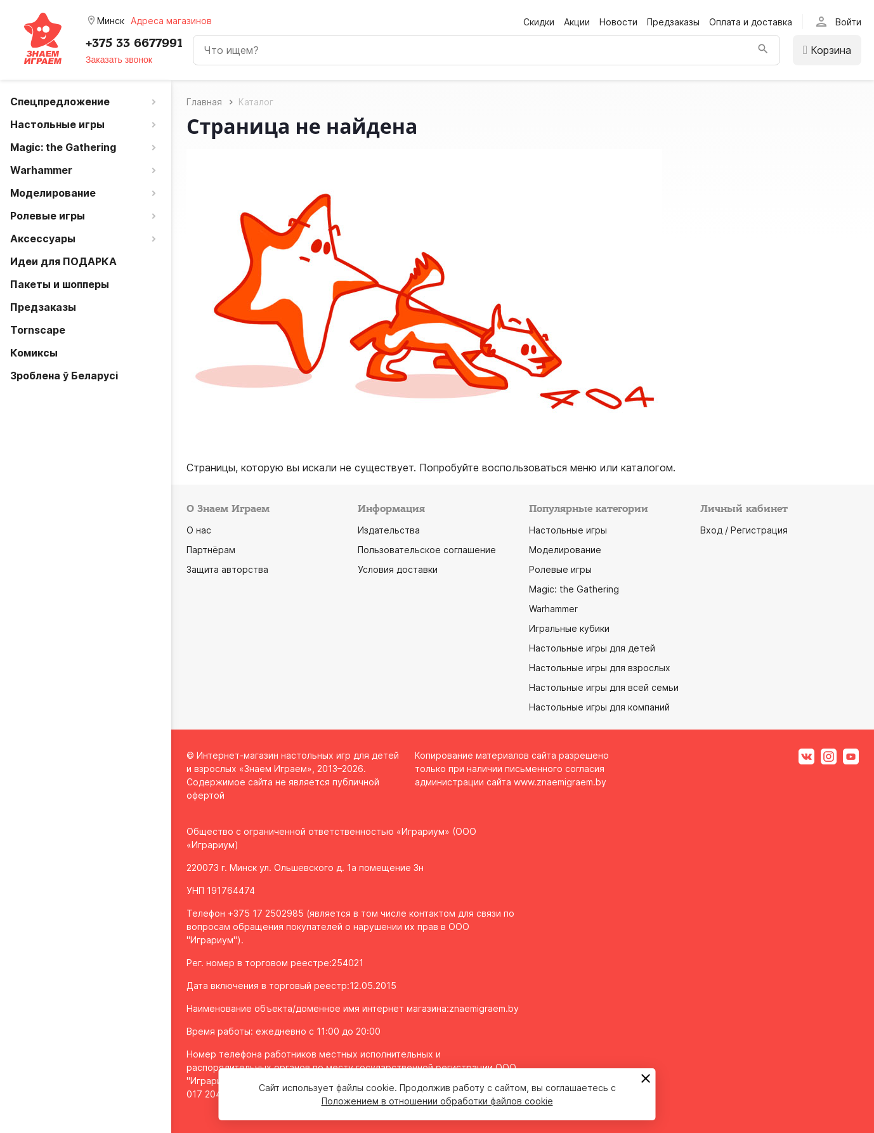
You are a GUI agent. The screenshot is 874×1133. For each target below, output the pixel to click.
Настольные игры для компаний (599, 707)
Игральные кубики (569, 628)
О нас (198, 530)
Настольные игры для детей (592, 648)
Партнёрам (210, 549)
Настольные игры (568, 530)
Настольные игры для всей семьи (604, 687)
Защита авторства (227, 569)
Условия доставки (398, 569)
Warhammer (553, 608)
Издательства (389, 530)
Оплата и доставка (750, 21)
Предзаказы (673, 21)
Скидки (538, 21)
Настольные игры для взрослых (599, 667)
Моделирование (565, 549)
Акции (577, 21)
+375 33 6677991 (134, 43)
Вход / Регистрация (744, 530)
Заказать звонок (119, 60)
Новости (618, 21)
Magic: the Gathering (574, 589)
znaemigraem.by (484, 1008)
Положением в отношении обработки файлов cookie (437, 1101)
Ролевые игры (560, 569)
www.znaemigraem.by (560, 781)
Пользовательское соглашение (427, 549)
